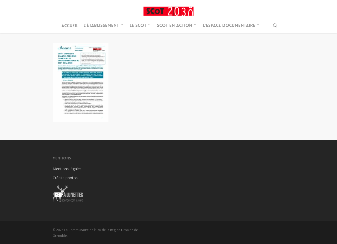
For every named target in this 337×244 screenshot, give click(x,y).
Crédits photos (65, 177)
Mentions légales (67, 168)
